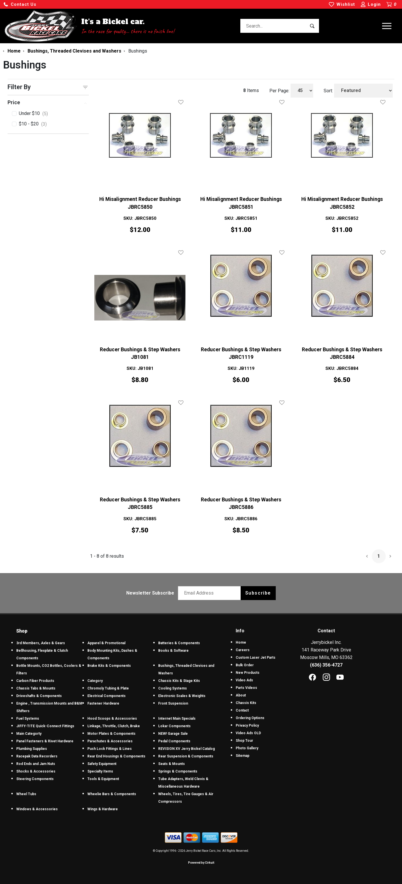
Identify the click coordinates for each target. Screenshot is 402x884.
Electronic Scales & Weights (181, 696)
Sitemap (242, 756)
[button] (19, 4)
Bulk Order (245, 665)
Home (241, 642)
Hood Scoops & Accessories (112, 718)
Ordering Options (250, 718)
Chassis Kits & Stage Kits (179, 681)
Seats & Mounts (171, 764)
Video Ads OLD (248, 733)
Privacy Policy (247, 725)
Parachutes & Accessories (110, 741)
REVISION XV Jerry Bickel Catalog (186, 749)
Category (95, 681)
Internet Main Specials (177, 718)
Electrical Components (106, 696)
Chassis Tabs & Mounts (35, 688)
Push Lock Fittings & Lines (109, 749)
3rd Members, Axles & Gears (40, 643)
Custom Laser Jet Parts (255, 658)
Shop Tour (244, 741)
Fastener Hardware (103, 703)
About (241, 695)
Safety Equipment (101, 764)
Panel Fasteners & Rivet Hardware (44, 741)
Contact (242, 710)
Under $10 (33, 113)
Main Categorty (29, 734)
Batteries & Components (179, 643)
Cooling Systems (172, 688)
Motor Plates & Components (111, 734)
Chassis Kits (246, 703)
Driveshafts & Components (39, 696)
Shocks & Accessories (35, 771)
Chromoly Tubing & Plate (108, 688)
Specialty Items (100, 771)
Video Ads (244, 680)
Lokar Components (174, 726)
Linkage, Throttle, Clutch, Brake (113, 726)
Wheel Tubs (26, 794)
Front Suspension (173, 703)
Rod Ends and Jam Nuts (35, 764)
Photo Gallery (247, 748)
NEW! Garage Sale (173, 734)
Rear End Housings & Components (116, 756)
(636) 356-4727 (326, 665)
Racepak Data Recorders (36, 756)
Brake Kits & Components (109, 666)
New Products (247, 673)
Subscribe (258, 593)
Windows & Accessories (37, 809)
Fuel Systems (27, 718)
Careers (243, 650)
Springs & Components (177, 771)
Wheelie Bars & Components (111, 794)
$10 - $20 (33, 124)
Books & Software (173, 651)
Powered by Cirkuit (201, 862)
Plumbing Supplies (31, 749)
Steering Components (35, 779)
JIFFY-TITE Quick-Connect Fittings (45, 726)
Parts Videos (246, 688)
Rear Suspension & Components (185, 756)
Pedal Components (174, 741)
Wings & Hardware (102, 809)
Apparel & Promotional (106, 643)
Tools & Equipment (103, 779)
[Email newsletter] (210, 593)
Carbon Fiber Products (35, 681)
